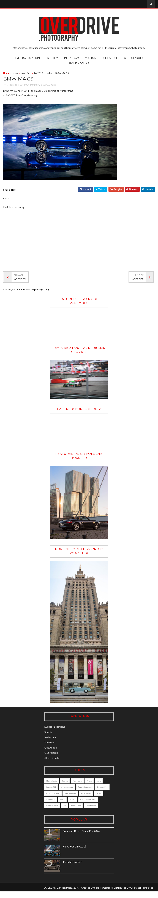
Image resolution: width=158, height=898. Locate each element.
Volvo (104, 781)
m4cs (49, 73)
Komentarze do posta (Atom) (33, 289)
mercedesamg (90, 794)
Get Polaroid (133, 57)
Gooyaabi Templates (141, 894)
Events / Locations (28, 57)
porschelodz (56, 812)
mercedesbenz (72, 787)
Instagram (71, 57)
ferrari (68, 800)
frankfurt (26, 73)
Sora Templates (103, 894)
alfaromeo (80, 800)
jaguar (102, 800)
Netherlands (56, 781)
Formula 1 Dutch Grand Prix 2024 (86, 837)
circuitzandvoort (73, 794)
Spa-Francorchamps (59, 806)
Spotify (52, 57)
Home (6, 73)
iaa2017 (38, 73)
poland (94, 781)
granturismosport (90, 787)
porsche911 (56, 787)
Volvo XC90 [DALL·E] (79, 853)
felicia (92, 800)
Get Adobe (110, 57)
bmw (15, 73)
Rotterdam (82, 781)
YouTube (91, 57)
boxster (69, 781)
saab (90, 806)
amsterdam (56, 800)
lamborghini (56, 794)
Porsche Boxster (77, 868)
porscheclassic (77, 806)
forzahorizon (71, 812)
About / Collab (79, 63)
